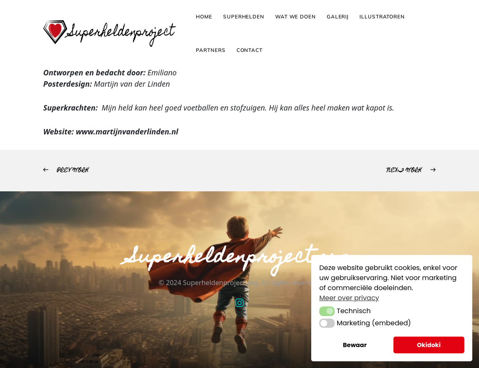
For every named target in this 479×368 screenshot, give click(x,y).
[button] (327, 311)
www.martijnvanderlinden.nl (127, 131)
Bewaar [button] (355, 345)
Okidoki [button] (429, 345)
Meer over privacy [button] (349, 298)
